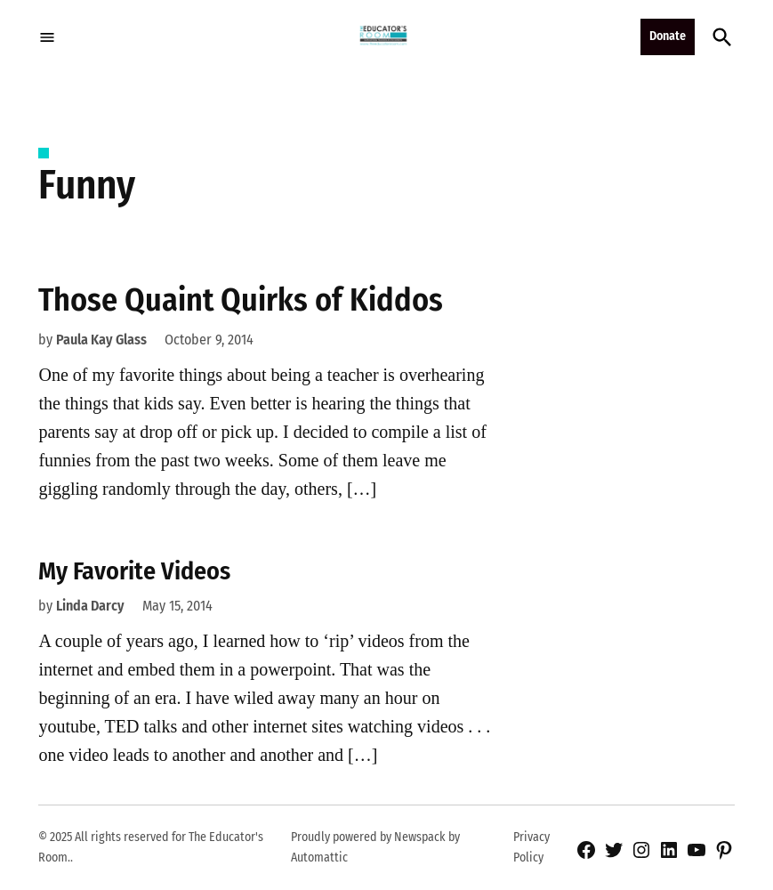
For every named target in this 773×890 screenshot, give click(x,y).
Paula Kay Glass (101, 339)
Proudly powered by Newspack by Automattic (375, 846)
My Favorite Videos (134, 571)
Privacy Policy (531, 846)
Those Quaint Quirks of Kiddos (240, 300)
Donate (667, 36)
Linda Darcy (90, 605)
